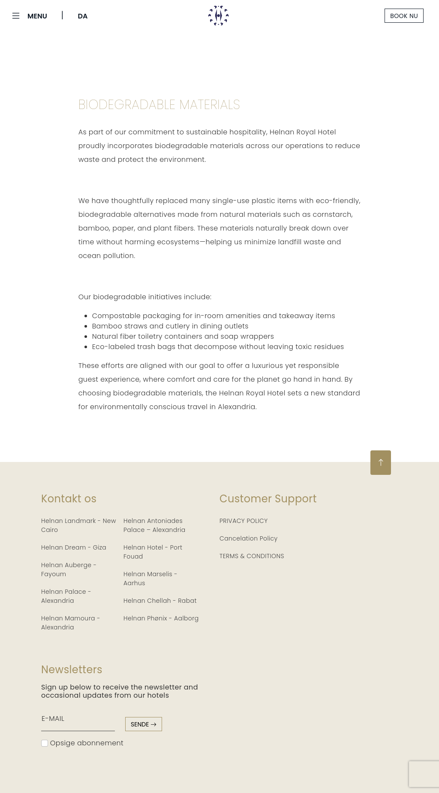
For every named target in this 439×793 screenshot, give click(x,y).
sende (143, 724)
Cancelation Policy (249, 538)
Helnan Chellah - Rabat (160, 600)
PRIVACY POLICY (244, 521)
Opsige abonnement (82, 743)
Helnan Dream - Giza (73, 547)
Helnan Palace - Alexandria (66, 596)
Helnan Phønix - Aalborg (161, 618)
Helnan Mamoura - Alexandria (70, 623)
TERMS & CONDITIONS (252, 556)
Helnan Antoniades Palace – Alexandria (154, 525)
